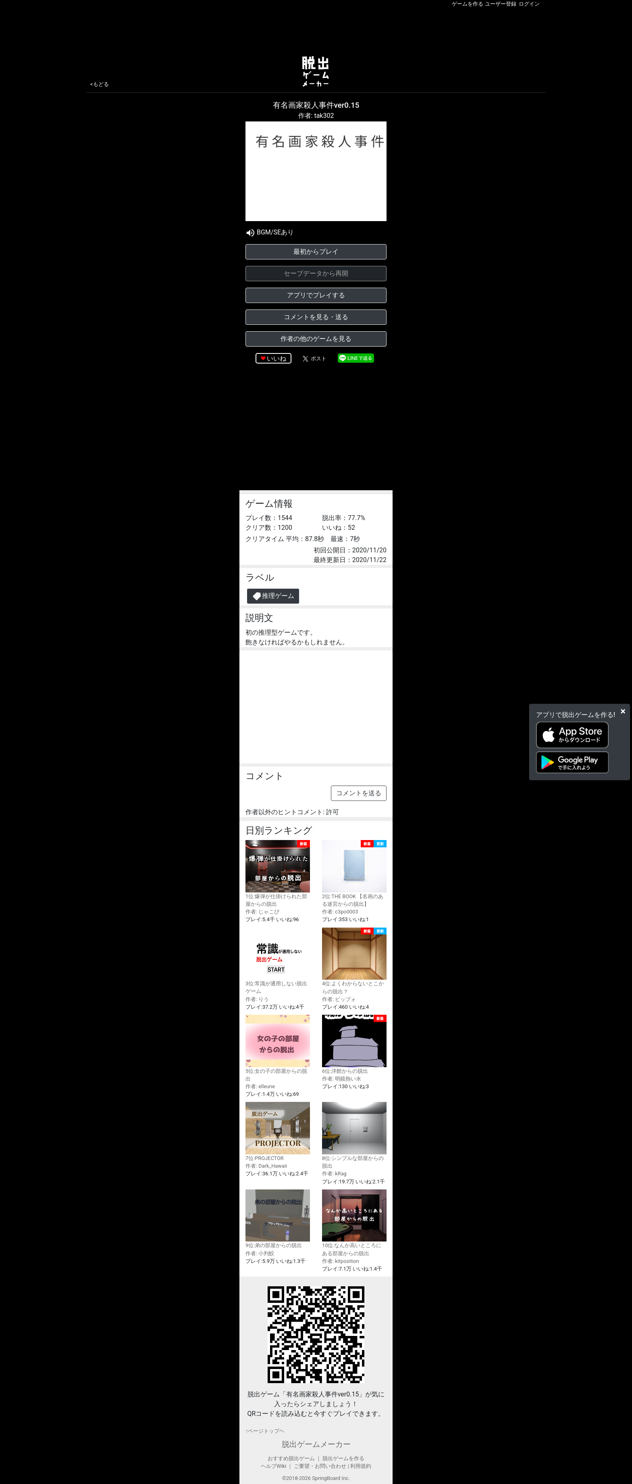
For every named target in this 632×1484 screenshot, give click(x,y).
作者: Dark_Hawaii (266, 1166)
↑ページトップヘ (265, 1431)
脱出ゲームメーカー (316, 1444)
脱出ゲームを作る (343, 1458)
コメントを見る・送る (316, 317)
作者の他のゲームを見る (316, 339)
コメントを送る (358, 793)
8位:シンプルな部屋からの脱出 (354, 1135)
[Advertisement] (316, 30)
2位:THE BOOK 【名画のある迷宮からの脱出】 (354, 873)
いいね (276, 358)
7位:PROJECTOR (277, 1131)
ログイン (529, 4)
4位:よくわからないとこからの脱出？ (354, 961)
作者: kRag (334, 1173)
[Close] (623, 711)
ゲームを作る (467, 4)
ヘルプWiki (273, 1466)
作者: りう (257, 999)
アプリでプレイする (316, 295)
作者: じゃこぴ (262, 912)
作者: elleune (260, 1086)
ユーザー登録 (500, 4)
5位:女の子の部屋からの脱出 (277, 1048)
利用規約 (360, 1466)
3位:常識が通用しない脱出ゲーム (277, 961)
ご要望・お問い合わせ (320, 1466)
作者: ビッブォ (339, 999)
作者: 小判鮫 (259, 1253)
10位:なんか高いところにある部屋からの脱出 (354, 1222)
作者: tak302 (316, 115)
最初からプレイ (316, 251)
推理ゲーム (273, 596)
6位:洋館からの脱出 (354, 1044)
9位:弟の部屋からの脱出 (277, 1219)
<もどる (99, 84)
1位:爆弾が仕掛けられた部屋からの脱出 (277, 873)
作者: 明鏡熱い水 (341, 1079)
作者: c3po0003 (340, 912)
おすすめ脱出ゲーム (291, 1458)
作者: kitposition (340, 1261)
